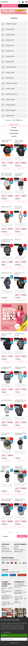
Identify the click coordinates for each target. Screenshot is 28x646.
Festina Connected (6, 273)
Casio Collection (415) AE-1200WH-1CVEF (7, 240)
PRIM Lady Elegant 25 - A (7, 400)
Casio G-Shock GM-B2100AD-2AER (20, 500)
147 (17, 532)
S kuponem (4, 162)
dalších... (22, 536)
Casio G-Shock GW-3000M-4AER (6, 141)
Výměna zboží (5, 548)
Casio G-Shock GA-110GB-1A (20, 273)
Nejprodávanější (14, 124)
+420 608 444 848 (20, 592)
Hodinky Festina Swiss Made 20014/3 (20, 434)
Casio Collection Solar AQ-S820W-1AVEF (20, 400)
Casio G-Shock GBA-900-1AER (6, 334)
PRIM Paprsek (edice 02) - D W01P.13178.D (6, 174)
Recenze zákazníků (7, 551)
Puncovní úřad (5, 550)
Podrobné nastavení (7, 639)
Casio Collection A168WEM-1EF (19, 174)
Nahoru (5, 536)
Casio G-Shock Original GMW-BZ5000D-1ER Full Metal (21, 468)
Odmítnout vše (14, 643)
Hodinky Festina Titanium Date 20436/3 (5, 468)
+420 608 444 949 (7, 598)
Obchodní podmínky (19, 550)
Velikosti (4, 546)
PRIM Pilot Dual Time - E (7, 207)
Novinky (14, 127)
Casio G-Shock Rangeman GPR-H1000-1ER (19, 142)
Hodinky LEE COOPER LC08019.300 (20, 367)
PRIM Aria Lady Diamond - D (18, 207)
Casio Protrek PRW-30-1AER (20, 334)
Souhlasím (4, 635)
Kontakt (16, 548)
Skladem (14, 136)
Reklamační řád (18, 551)
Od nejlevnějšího (14, 133)
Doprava (16, 546)
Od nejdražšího (14, 130)
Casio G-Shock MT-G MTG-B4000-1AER (6, 500)
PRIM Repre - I (18, 240)
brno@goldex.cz (19, 590)
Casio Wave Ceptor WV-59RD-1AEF (6, 367)
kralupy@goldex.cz (6, 596)
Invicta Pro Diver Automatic (5, 434)
